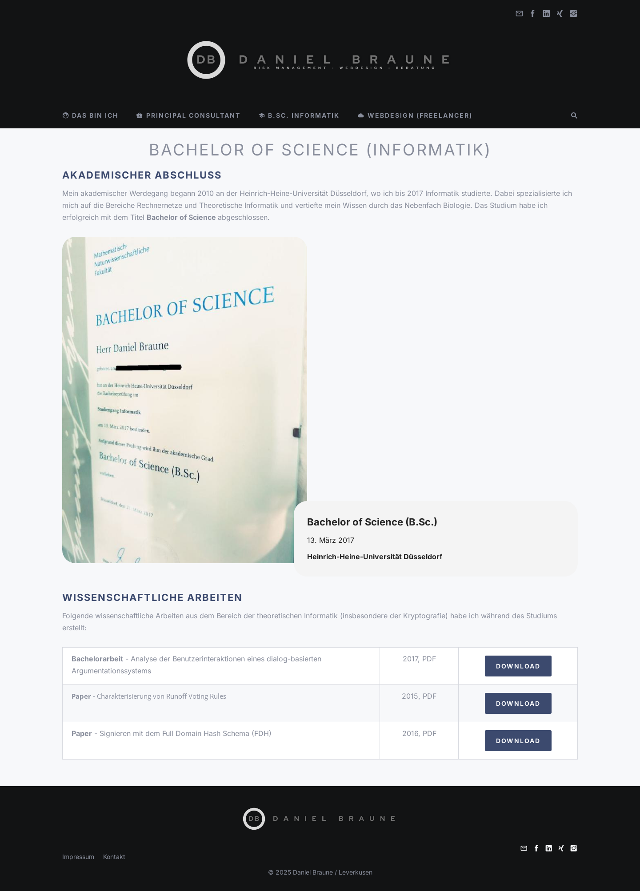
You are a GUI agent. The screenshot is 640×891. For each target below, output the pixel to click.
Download (518, 666)
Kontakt (114, 856)
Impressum (78, 856)
